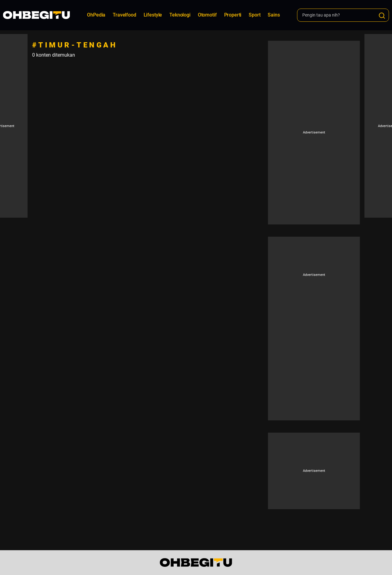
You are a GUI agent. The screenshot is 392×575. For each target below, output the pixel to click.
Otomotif (207, 15)
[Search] (382, 16)
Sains (274, 15)
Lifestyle (153, 15)
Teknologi (179, 15)
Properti (233, 15)
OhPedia (96, 15)
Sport (254, 15)
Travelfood (124, 15)
